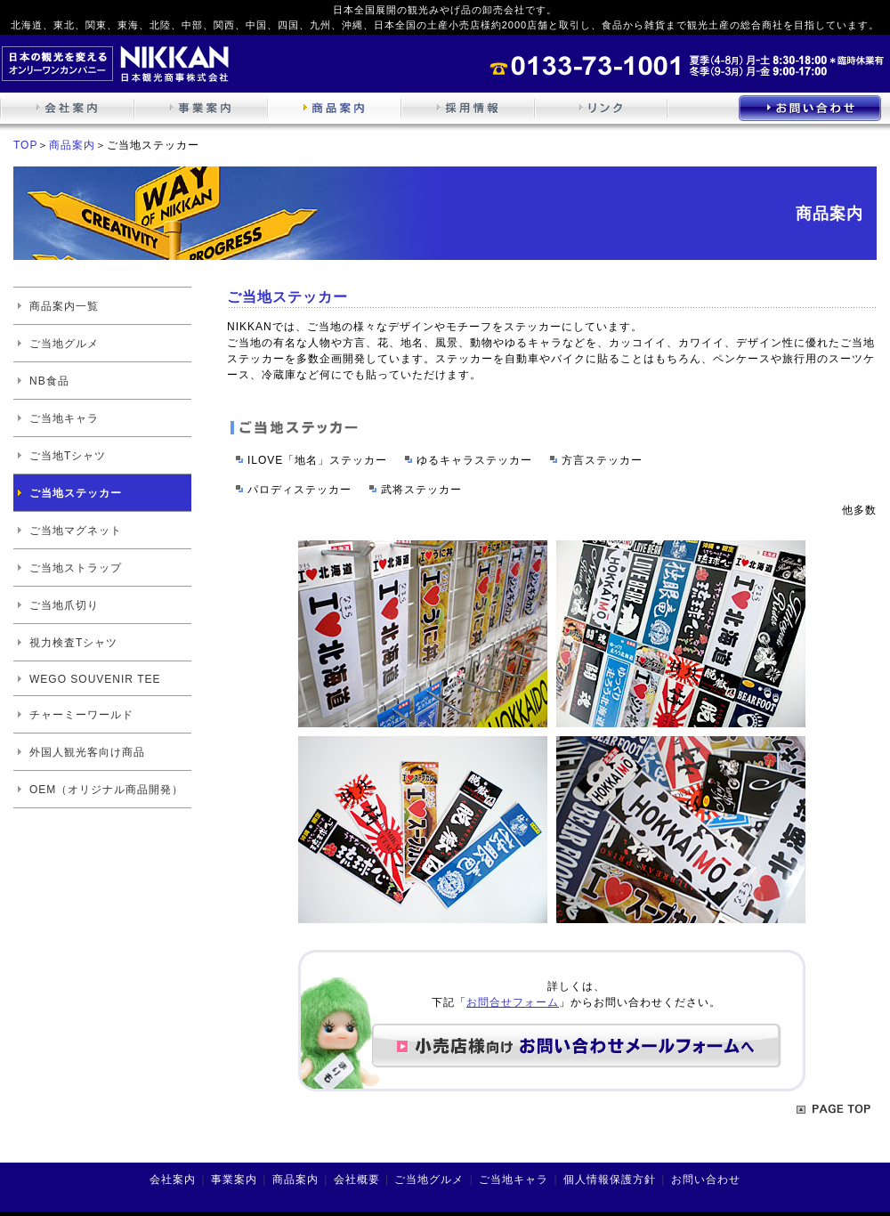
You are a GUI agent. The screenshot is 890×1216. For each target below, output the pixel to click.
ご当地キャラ (64, 418)
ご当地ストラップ (75, 568)
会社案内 (173, 1179)
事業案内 (234, 1179)
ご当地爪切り (64, 605)
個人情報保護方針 (609, 1179)
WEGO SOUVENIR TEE (94, 679)
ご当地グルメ (64, 343)
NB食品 (49, 381)
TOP (25, 145)
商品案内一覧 (64, 306)
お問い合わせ (705, 1179)
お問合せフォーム (512, 1002)
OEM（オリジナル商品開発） (106, 789)
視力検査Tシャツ (73, 642)
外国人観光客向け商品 (87, 752)
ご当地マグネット (75, 530)
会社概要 (357, 1179)
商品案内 (72, 145)
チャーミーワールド (81, 715)
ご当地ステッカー (75, 493)
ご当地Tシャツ (67, 456)
